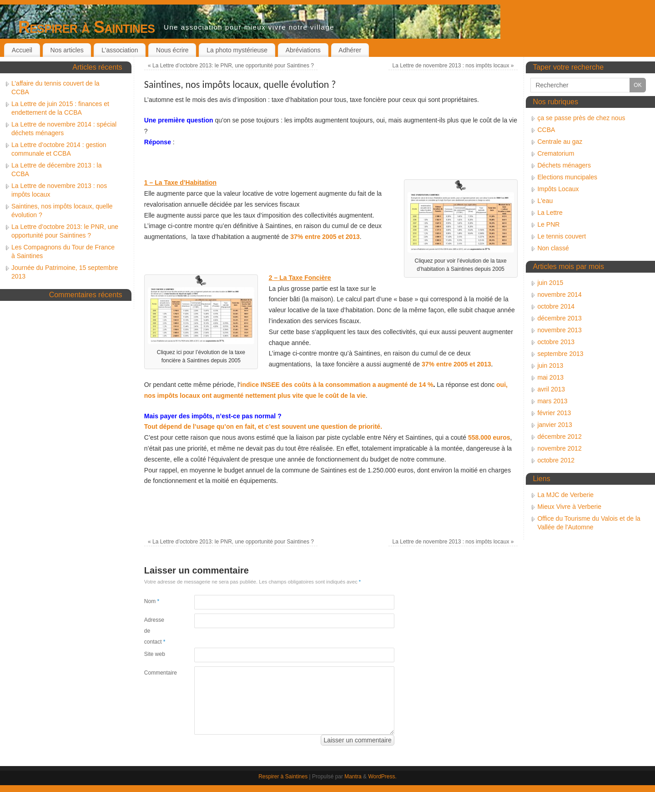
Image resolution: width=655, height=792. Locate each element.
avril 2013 (551, 389)
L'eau (545, 200)
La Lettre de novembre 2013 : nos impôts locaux (453, 65)
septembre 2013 (560, 353)
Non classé (553, 248)
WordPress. (382, 776)
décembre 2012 (559, 436)
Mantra (352, 776)
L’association (119, 50)
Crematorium (555, 153)
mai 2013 (550, 377)
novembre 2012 (559, 448)
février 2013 (554, 412)
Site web (154, 654)
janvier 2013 (554, 424)
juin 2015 (550, 282)
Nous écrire (172, 50)
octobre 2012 (555, 460)
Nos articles (67, 50)
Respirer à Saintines (86, 27)
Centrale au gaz (559, 141)
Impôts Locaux (558, 189)
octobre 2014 (555, 306)
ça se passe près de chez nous (581, 118)
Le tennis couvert (561, 236)
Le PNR (548, 224)
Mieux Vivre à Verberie (569, 506)
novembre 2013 (559, 330)
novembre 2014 (559, 294)
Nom (151, 601)
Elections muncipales (567, 177)
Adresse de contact (155, 631)
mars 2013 (552, 401)
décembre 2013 (559, 318)
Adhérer (349, 50)
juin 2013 (550, 365)
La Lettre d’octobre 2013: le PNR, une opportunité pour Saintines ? (231, 65)
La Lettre (549, 212)
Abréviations (303, 50)
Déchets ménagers (564, 165)
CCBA (546, 129)
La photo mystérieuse (237, 50)
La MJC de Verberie (565, 494)
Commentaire (156, 673)
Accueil (22, 50)
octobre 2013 (555, 341)
